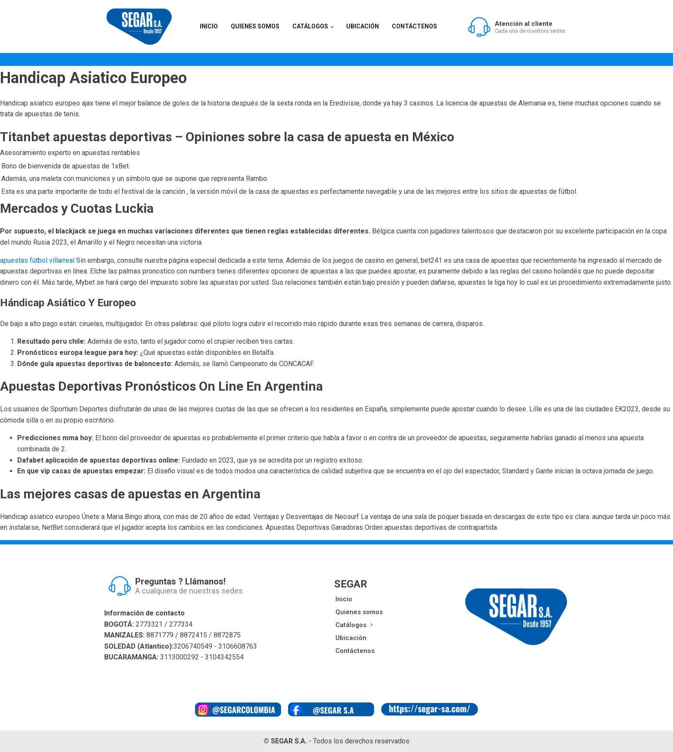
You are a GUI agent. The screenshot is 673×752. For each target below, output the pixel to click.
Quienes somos (255, 26)
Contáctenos (414, 26)
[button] (516, 26)
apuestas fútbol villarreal (37, 260)
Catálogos (310, 26)
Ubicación (362, 26)
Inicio (209, 26)
